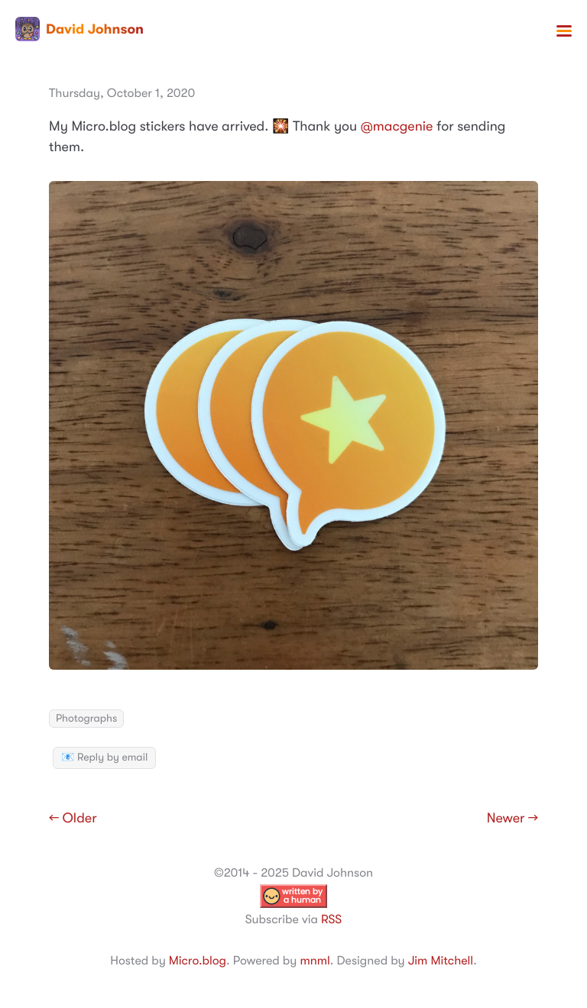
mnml (314, 961)
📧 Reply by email (104, 757)
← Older (73, 818)
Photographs (86, 718)
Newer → (512, 818)
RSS (331, 919)
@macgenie (397, 126)
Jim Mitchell (440, 961)
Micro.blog (197, 961)
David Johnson (79, 29)
